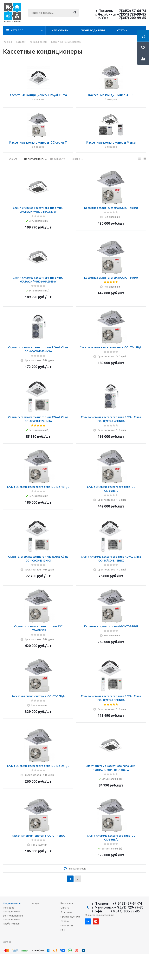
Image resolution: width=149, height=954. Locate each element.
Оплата (65, 907)
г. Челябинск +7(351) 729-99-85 (120, 14)
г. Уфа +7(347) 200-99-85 (122, 17)
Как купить (60, 30)
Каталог (17, 30)
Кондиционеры (12, 903)
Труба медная (11, 923)
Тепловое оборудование (11, 909)
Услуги (35, 903)
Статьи (122, 30)
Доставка (66, 912)
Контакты (67, 925)
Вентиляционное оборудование (13, 917)
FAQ (63, 930)
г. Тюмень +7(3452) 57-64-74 (121, 10)
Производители (93, 30)
